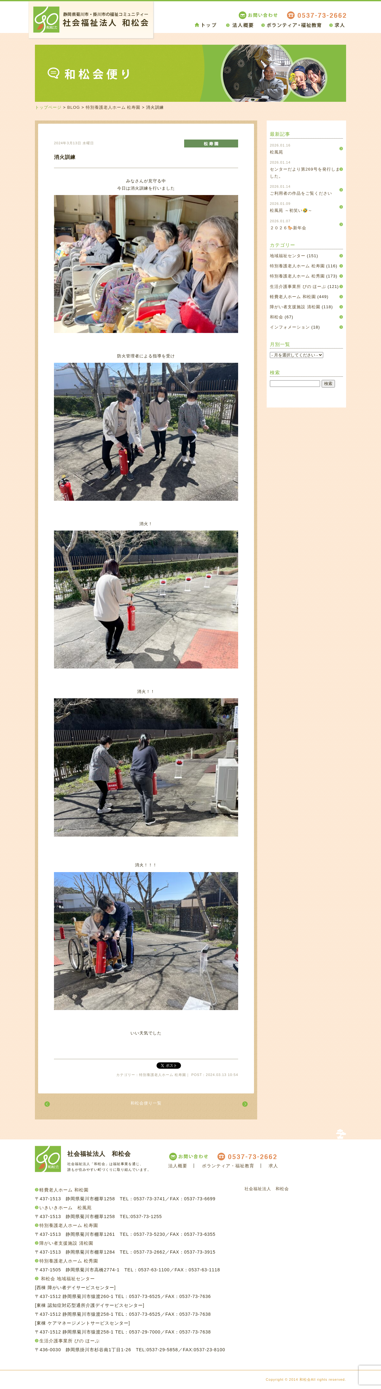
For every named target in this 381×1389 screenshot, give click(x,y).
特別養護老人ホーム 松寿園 (113, 107)
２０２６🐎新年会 (288, 227)
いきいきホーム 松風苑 (65, 1207)
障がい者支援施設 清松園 (295, 306)
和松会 (276, 317)
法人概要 (177, 1165)
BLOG (73, 107)
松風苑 (276, 152)
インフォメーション (290, 327)
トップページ (48, 107)
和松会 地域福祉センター (68, 1278)
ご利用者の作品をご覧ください (301, 193)
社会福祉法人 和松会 (266, 1188)
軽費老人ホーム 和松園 (293, 296)
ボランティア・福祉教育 (228, 1165)
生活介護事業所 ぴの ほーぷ (298, 286)
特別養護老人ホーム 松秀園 (297, 276)
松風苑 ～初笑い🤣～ (291, 210)
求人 (273, 1165)
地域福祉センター (287, 255)
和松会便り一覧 (146, 1103)
